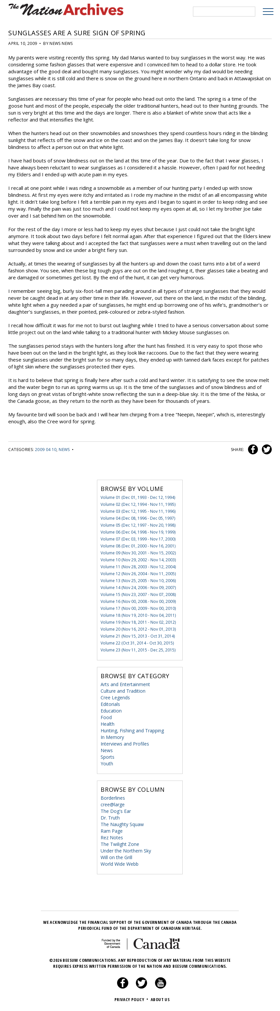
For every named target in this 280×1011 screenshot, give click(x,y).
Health (107, 724)
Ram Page (112, 831)
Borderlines (113, 798)
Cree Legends (115, 697)
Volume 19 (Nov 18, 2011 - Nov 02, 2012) (138, 622)
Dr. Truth (110, 818)
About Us (160, 999)
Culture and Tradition (123, 691)
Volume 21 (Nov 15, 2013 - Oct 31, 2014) (138, 636)
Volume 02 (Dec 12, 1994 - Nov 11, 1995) (138, 504)
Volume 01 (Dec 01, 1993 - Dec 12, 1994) (138, 497)
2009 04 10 (46, 449)
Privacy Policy (132, 999)
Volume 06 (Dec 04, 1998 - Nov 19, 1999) (138, 532)
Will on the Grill (116, 857)
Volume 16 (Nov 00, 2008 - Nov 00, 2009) (138, 601)
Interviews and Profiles (125, 744)
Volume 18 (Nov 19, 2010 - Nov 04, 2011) (138, 615)
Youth (107, 763)
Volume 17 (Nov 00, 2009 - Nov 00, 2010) (138, 608)
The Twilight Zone (120, 844)
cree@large (113, 804)
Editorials (110, 704)
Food (106, 717)
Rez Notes (112, 837)
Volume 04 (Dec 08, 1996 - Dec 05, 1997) (138, 518)
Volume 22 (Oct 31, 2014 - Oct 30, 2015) (137, 643)
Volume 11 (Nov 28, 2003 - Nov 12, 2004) (138, 567)
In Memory (112, 737)
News (64, 449)
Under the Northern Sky (126, 851)
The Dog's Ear (116, 811)
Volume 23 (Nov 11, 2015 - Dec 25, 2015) (138, 650)
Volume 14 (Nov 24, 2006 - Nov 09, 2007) (138, 587)
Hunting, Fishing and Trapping (132, 730)
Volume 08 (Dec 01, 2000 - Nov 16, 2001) (138, 546)
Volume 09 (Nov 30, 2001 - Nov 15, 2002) (138, 553)
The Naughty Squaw (122, 824)
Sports (107, 757)
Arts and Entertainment (125, 684)
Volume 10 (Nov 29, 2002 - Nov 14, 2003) (138, 560)
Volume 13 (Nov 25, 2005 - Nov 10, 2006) (138, 580)
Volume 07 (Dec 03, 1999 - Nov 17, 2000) (138, 539)
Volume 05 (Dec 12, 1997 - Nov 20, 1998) (138, 525)
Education (111, 711)
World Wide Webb (120, 864)
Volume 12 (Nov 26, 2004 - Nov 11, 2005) (138, 573)
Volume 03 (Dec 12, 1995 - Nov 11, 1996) (138, 511)
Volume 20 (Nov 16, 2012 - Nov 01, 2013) (138, 629)
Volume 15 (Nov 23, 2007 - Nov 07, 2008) (138, 594)
